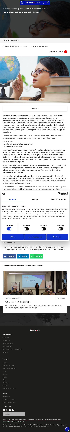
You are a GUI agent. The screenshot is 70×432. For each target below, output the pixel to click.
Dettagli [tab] (35, 199)
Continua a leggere (56, 51)
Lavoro (21, 8)
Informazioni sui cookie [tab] (58, 199)
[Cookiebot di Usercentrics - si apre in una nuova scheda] (59, 193)
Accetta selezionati (35, 237)
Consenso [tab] (12, 199)
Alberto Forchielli (10, 46)
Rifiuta (13, 237)
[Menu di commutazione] (22, 2)
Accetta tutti (57, 237)
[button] (9, 256)
